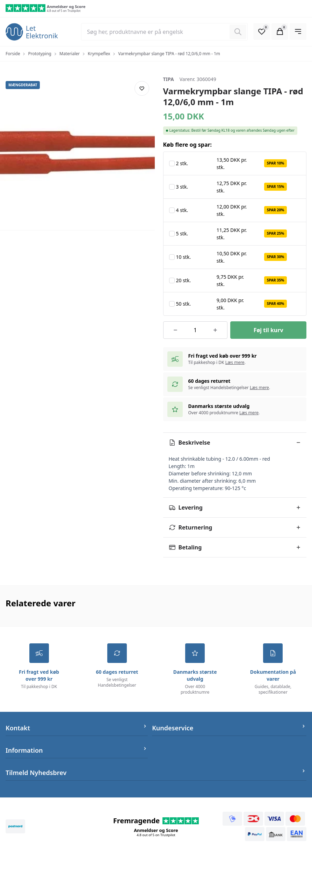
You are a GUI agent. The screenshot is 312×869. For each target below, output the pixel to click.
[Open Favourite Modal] (261, 31)
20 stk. (183, 280)
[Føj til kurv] (268, 330)
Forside (13, 54)
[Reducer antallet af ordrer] (175, 330)
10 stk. (183, 257)
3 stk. (182, 186)
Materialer (69, 54)
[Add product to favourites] (142, 88)
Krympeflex (99, 54)
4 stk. (182, 210)
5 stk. (182, 233)
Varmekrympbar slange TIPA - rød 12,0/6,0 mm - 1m (169, 54)
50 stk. (183, 303)
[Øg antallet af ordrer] (215, 330)
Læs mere (235, 362)
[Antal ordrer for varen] (195, 330)
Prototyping (39, 54)
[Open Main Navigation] (298, 31)
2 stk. (182, 163)
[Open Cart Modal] (279, 31)
